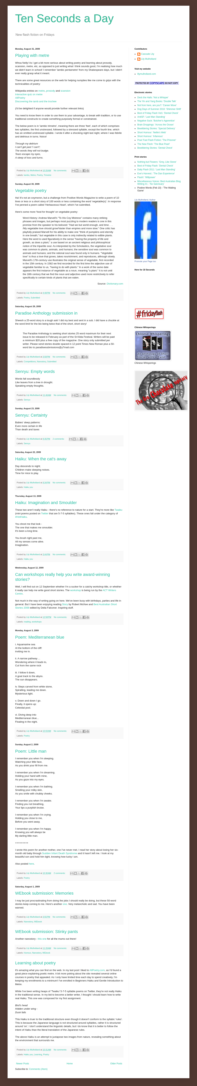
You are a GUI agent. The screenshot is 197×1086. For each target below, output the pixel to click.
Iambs (26, 175)
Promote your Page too (145, 261)
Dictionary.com (115, 283)
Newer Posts (22, 1063)
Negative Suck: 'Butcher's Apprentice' (156, 120)
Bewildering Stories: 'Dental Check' (155, 148)
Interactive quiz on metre (28, 94)
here (31, 863)
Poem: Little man (30, 751)
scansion (65, 90)
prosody (50, 90)
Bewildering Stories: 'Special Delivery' (156, 128)
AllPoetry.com (97, 970)
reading (27, 622)
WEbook (38, 921)
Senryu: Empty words (35, 371)
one (65, 904)
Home (70, 1063)
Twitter (45, 513)
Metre (33, 175)
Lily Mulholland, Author (145, 200)
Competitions (30, 361)
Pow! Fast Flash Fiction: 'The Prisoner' (156, 140)
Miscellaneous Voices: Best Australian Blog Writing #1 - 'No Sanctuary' (159, 182)
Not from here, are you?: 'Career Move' (157, 105)
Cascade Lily (147, 54)
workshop (75, 590)
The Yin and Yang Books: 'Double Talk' (156, 101)
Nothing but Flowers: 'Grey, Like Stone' (156, 162)
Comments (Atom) (38, 1069)
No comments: (60, 170)
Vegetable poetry (30, 190)
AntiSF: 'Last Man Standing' (151, 117)
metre (41, 90)
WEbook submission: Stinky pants (46, 931)
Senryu (27, 400)
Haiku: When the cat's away (40, 459)
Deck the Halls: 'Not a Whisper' (153, 97)
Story (65, 604)
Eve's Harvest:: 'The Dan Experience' (156, 173)
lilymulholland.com (146, 74)
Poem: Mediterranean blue (39, 637)
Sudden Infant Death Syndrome (59, 853)
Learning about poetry (35, 963)
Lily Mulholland (148, 59)
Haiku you (28, 487)
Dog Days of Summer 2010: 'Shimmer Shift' (159, 109)
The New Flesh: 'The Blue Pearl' (153, 144)
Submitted (35, 297)
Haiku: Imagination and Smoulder (46, 502)
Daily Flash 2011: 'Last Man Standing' (156, 169)
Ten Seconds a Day (64, 18)
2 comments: (59, 439)
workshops (37, 622)
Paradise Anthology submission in (46, 313)
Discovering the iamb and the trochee (35, 101)
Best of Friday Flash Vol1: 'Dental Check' (157, 113)
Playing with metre (32, 55)
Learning (38, 1054)
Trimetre (47, 175)
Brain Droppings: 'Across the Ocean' (155, 124)
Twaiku (118, 509)
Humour (27, 953)
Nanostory (41, 361)
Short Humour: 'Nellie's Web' (151, 132)
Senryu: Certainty (31, 415)
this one (42, 938)
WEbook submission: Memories (44, 893)
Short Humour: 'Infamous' (150, 136)
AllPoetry (20, 97)
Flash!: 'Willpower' (146, 177)
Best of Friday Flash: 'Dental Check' (155, 165)
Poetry (40, 175)
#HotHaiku (21, 516)
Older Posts (116, 1063)
